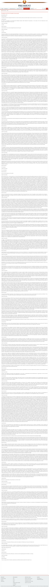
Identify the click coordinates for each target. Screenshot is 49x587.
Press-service (26, 8)
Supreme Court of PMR (28, 582)
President (6, 8)
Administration (19, 8)
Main (2, 8)
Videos (14, 581)
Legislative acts (12, 8)
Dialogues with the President (16, 582)
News (7, 10)
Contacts (31, 8)
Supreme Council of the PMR (28, 578)
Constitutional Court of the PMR (29, 581)
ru (44, 8)
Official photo (2, 581)
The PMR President (3, 578)
